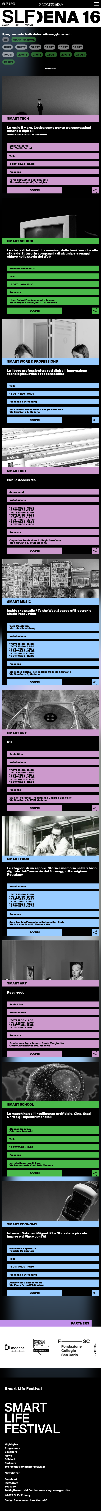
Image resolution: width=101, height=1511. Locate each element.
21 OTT (37, 55)
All (6, 40)
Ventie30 (41, 1500)
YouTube (10, 1487)
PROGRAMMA (51, 4)
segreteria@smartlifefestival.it (25, 1467)
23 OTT (65, 55)
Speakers (11, 1452)
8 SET (7, 47)
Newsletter (12, 1473)
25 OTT (8, 62)
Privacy (26, 1495)
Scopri (35, 190)
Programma (12, 1448)
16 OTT (35, 47)
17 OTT (63, 47)
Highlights (11, 1444)
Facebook (11, 1479)
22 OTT (51, 55)
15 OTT (21, 47)
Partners (10, 1463)
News (8, 1456)
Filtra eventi (50, 68)
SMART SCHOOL (24, 40)
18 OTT (77, 47)
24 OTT (80, 55)
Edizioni (10, 1459)
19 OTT (8, 55)
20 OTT (22, 55)
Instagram (11, 1483)
